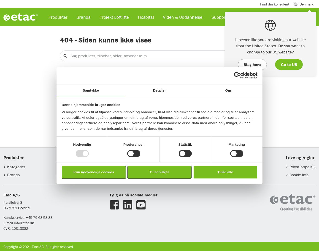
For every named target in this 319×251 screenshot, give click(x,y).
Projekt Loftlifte (114, 17)
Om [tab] (228, 90)
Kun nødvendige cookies (93, 172)
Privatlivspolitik (302, 166)
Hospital (146, 17)
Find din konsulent (274, 4)
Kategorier (16, 166)
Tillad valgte (159, 172)
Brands (13, 174)
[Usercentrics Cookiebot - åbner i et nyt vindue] (237, 75)
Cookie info (298, 174)
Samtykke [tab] (91, 90)
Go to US (289, 64)
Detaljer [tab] (159, 90)
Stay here (252, 64)
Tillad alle (225, 172)
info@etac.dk (24, 223)
